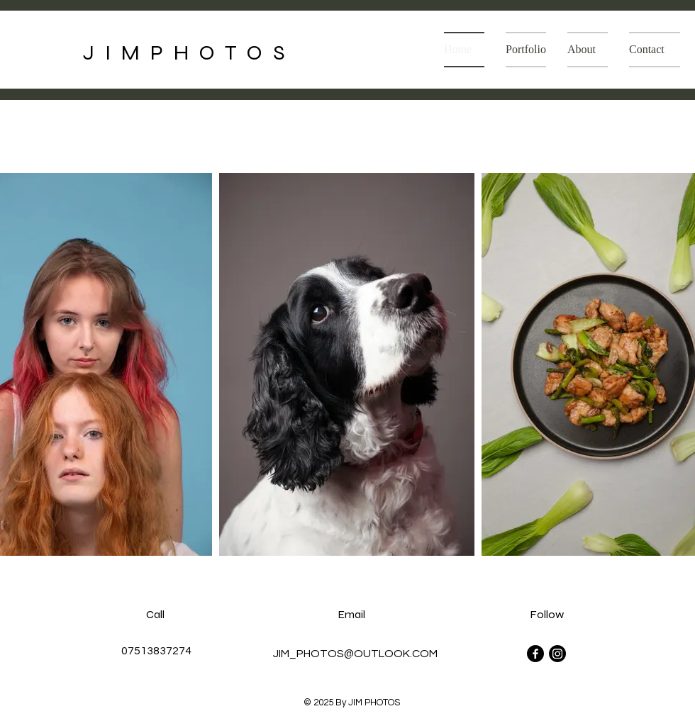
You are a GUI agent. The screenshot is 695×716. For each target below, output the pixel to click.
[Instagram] (557, 653)
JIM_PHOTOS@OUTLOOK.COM (355, 653)
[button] (526, 49)
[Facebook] (535, 653)
